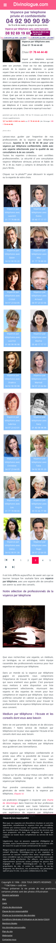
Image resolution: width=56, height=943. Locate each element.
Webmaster (7, 935)
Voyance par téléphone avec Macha (39, 337)
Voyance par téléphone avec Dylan (12, 254)
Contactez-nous (9, 939)
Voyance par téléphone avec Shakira (12, 379)
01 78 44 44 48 (38, 52)
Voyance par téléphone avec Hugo (39, 545)
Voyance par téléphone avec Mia (39, 254)
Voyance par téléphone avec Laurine (12, 337)
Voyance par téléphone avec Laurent (12, 212)
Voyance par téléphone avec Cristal (12, 296)
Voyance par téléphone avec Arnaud (39, 296)
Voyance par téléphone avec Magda (39, 504)
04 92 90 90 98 (27, 20)
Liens (4, 903)
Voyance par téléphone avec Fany (39, 420)
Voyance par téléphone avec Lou (12, 504)
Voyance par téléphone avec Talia (39, 462)
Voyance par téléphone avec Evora (39, 212)
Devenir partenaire (10, 895)
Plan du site (7, 931)
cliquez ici (19, 793)
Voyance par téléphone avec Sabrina (12, 420)
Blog (4, 899)
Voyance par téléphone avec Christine (12, 462)
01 (29, 121)
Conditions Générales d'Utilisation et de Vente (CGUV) (26, 919)
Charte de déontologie (12, 907)
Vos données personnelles (14, 927)
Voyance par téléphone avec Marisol (39, 379)
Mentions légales (9, 923)
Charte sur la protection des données (18, 915)
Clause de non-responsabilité (15, 911)
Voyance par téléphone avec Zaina (12, 545)
